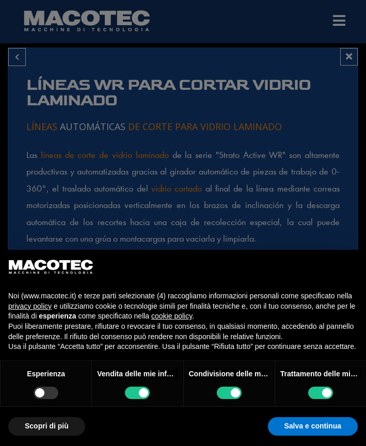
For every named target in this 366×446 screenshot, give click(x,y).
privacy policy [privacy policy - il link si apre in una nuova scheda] (30, 306)
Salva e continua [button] (312, 426)
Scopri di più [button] (47, 426)
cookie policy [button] (171, 316)
